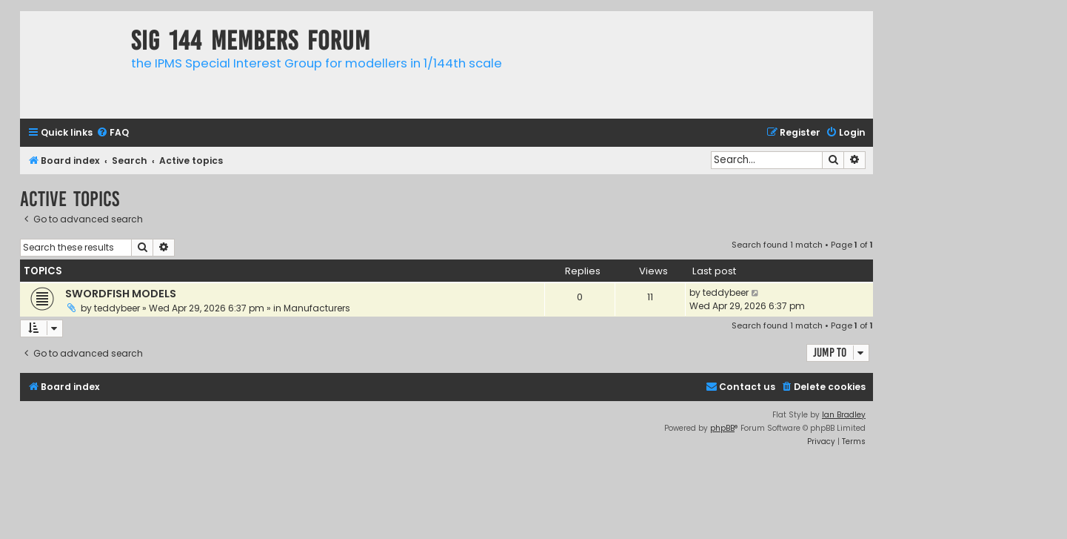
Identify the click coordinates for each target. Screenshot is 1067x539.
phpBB (722, 428)
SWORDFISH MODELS (120, 293)
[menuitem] (112, 133)
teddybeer (117, 308)
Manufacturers (317, 308)
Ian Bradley (844, 414)
